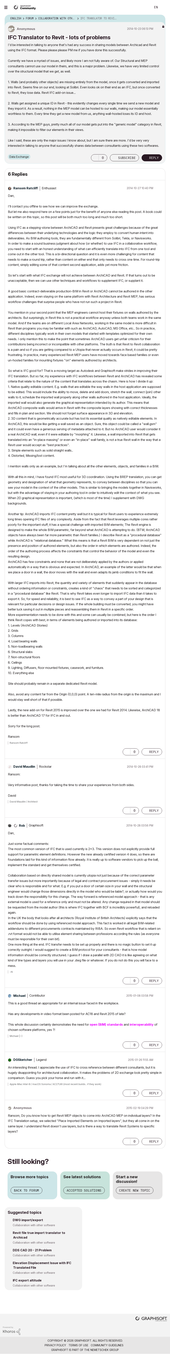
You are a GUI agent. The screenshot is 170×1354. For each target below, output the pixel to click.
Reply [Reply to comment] (154, 752)
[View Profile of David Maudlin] (24, 766)
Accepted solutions (84, 1190)
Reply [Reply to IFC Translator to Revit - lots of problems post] (154, 158)
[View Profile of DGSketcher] (22, 1060)
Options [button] (159, 18)
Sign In (164, 7)
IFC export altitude (27, 1280)
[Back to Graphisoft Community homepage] (25, 7)
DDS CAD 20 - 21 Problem (32, 1250)
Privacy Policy (55, 1345)
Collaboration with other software (34, 1225)
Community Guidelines (107, 1345)
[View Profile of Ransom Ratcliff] (25, 188)
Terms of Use (78, 1345)
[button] (95, 158)
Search (144, 7)
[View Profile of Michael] (19, 996)
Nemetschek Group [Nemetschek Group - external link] (104, 1349)
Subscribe (127, 158)
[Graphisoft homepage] (151, 1319)
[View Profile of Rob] (22, 825)
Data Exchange (19, 156)
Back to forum (26, 1190)
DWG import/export (28, 1220)
